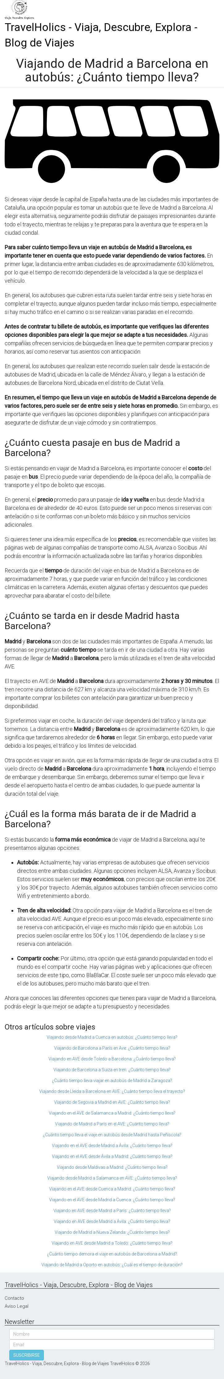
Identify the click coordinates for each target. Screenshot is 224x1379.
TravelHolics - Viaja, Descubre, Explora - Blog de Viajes (101, 35)
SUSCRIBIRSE (26, 1355)
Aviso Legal (16, 1306)
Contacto (14, 1298)
